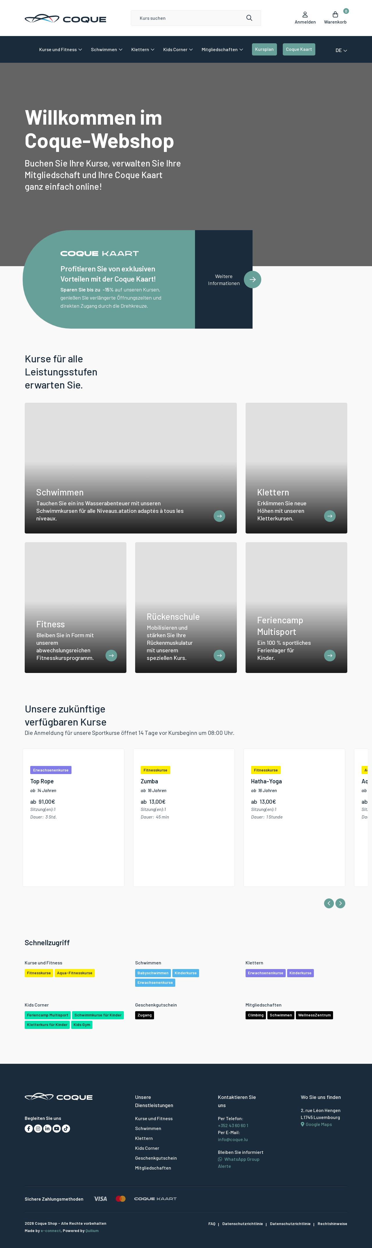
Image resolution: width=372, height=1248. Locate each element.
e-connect (51, 1230)
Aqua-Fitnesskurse (74, 973)
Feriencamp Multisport (47, 1015)
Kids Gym (82, 1024)
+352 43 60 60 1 (233, 1125)
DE (341, 50)
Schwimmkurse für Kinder (97, 1015)
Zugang (144, 1015)
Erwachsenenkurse (155, 982)
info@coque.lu (233, 1139)
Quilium (92, 1230)
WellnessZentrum (314, 1015)
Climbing (256, 1015)
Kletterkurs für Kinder (47, 1024)
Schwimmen (281, 1015)
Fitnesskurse (39, 973)
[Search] (196, 18)
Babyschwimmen (153, 973)
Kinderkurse (186, 973)
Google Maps (316, 1124)
